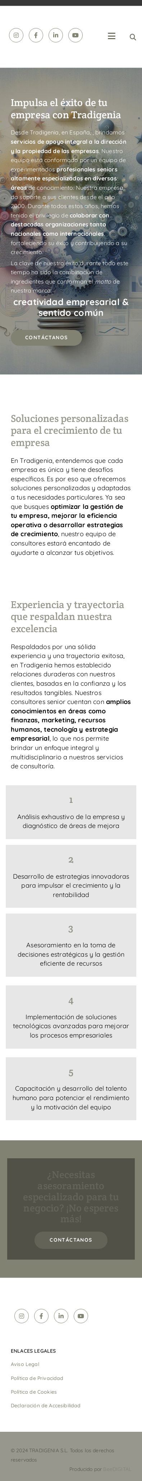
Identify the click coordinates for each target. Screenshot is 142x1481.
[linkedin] (56, 35)
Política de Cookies (34, 1392)
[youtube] (75, 35)
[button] (46, 338)
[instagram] (16, 35)
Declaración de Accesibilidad (46, 1405)
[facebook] (36, 35)
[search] (133, 37)
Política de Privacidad (37, 1378)
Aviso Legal (25, 1364)
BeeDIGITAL (117, 1469)
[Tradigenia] (5, 16)
